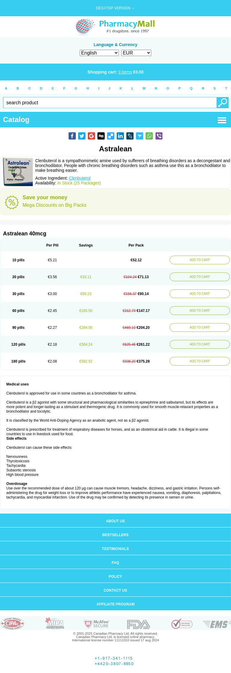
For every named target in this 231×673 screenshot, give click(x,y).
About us (115, 521)
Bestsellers (115, 535)
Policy (115, 576)
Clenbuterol (80, 178)
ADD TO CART (199, 260)
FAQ (115, 563)
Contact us (115, 590)
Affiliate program (115, 604)
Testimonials (115, 549)
